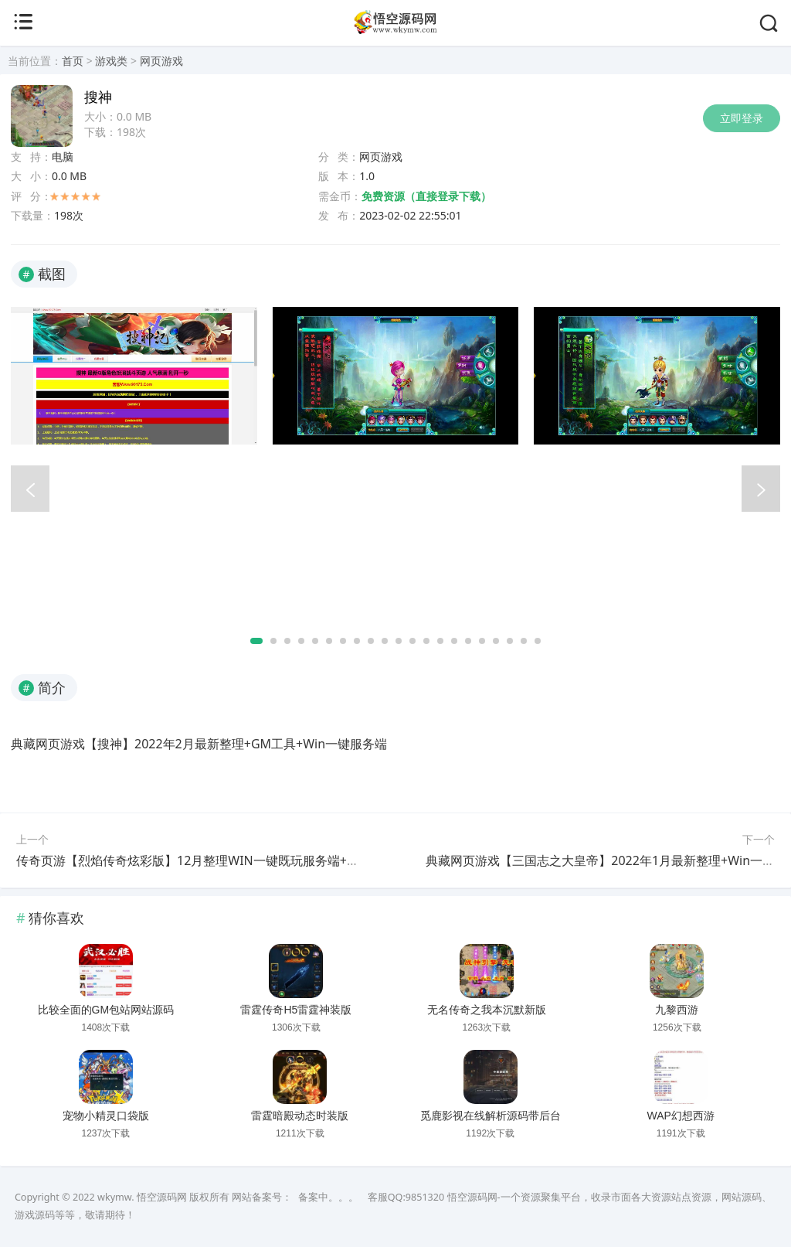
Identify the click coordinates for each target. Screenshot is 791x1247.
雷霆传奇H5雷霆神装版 (295, 1009)
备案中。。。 (328, 1197)
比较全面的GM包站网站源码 (106, 1009)
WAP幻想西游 (681, 1115)
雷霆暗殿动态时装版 (299, 1115)
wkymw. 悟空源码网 (142, 1197)
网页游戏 (161, 60)
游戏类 (111, 60)
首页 (72, 60)
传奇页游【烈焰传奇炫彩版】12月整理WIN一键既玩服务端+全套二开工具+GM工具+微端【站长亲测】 (297, 860)
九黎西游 (676, 1009)
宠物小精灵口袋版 (106, 1115)
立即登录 (741, 118)
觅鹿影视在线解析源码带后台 (490, 1115)
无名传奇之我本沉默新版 (486, 1009)
